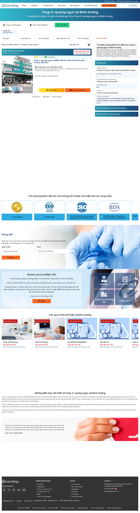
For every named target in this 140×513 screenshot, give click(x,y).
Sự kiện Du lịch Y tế (43, 492)
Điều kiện (74, 492)
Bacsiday (28, 501)
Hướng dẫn (41, 487)
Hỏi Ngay (10, 257)
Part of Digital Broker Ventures (69, 500)
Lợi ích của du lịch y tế (44, 489)
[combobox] (14, 25)
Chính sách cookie (38, 508)
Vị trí (39, 247)
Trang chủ (36, 97)
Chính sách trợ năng (68, 508)
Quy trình (6, 247)
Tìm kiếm (62, 25)
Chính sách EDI (53, 508)
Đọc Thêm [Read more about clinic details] (51, 90)
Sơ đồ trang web (76, 496)
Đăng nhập (110, 1)
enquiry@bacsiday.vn (111, 491)
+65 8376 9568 (110, 489)
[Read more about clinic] (47, 74)
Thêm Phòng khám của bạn (127, 1)
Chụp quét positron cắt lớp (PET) (109, 98)
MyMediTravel (7, 501)
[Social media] (4, 490)
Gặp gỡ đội (75, 489)
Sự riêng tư (75, 494)
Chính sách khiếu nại (114, 508)
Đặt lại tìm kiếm (101, 38)
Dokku (19, 501)
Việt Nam (46, 97)
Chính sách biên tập (97, 508)
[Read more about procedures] (17, 333)
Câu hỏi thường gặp (44, 496)
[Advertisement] (116, 136)
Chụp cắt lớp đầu (115, 101)
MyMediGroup (52, 500)
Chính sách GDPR (24, 508)
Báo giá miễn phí (78, 90)
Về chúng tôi (75, 5)
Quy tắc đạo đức (82, 508)
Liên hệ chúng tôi (91, 5)
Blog (38, 494)
